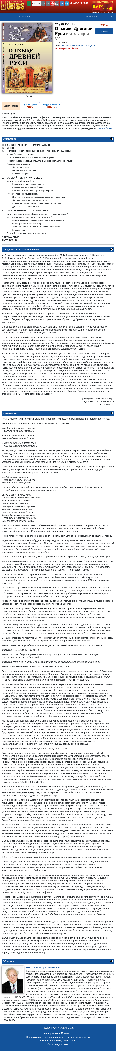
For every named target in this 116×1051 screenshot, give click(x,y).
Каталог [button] (23, 16)
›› (31, 106)
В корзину (104, 31)
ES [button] (43, 3)
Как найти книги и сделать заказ (58, 1040)
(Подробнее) (105, 128)
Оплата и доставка (58, 1044)
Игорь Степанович (43, 967)
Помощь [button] (90, 16)
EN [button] (47, 3)
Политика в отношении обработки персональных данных (58, 1037)
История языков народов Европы (79, 45)
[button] (52, 3)
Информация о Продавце (58, 1033)
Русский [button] (36, 3)
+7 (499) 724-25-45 (79, 3)
